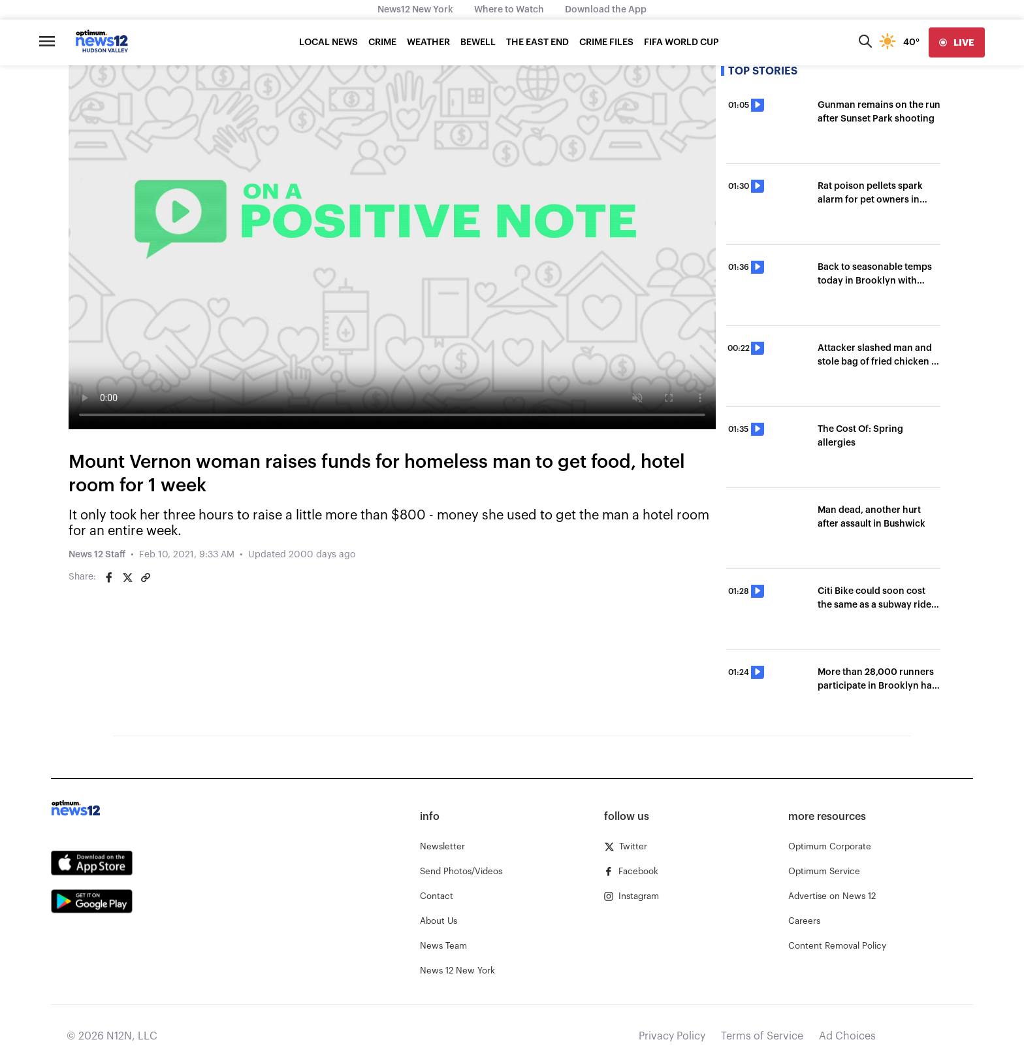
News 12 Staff (97, 554)
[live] (957, 42)
